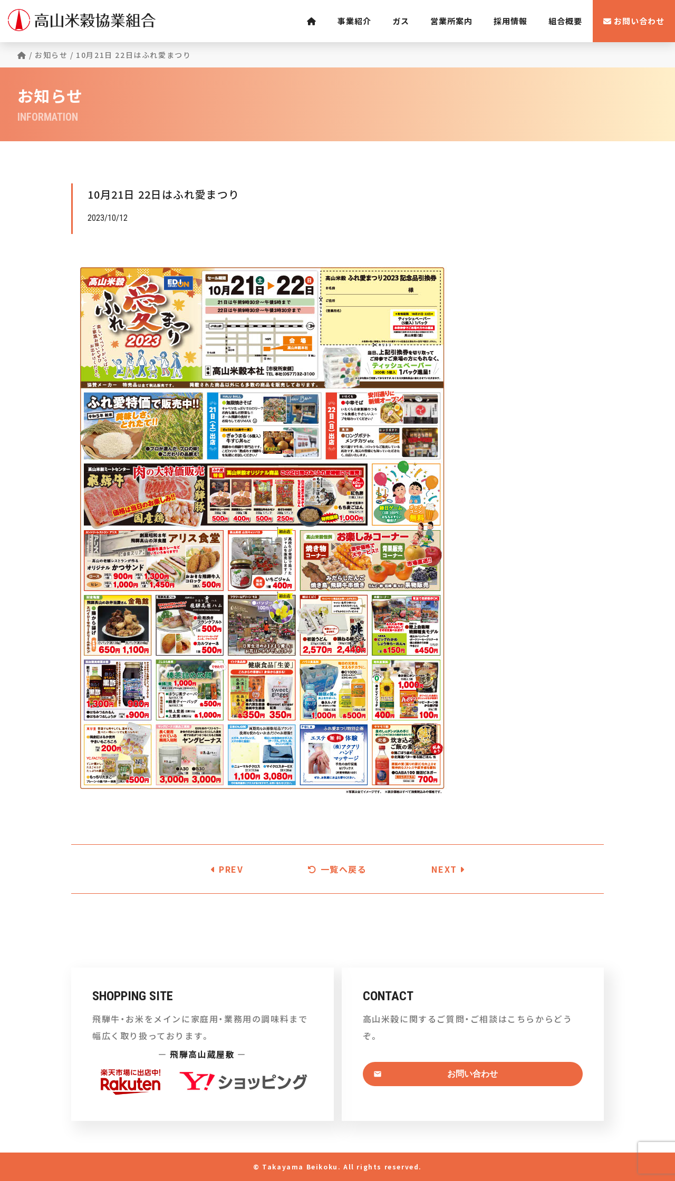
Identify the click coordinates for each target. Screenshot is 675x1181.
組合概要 (565, 20)
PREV (227, 869)
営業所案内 (451, 20)
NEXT (448, 869)
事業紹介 (354, 20)
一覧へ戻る (337, 869)
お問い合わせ (633, 20)
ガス (400, 20)
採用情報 (510, 20)
